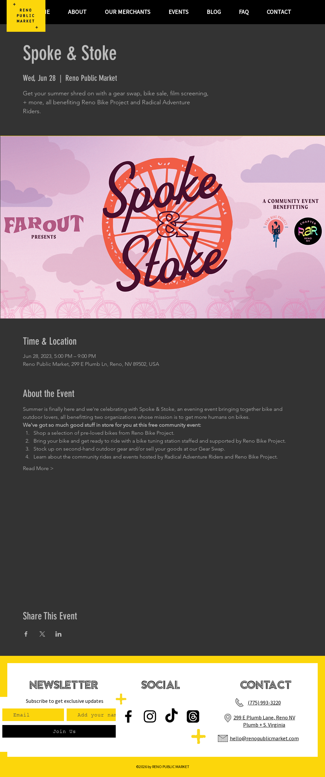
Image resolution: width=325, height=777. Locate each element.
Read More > (38, 468)
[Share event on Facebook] (26, 634)
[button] (178, 12)
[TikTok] (171, 716)
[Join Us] (64, 731)
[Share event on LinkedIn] (58, 634)
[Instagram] (150, 716)
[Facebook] (128, 716)
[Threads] (193, 716)
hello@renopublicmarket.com (264, 738)
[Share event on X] (42, 634)
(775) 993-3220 (264, 702)
